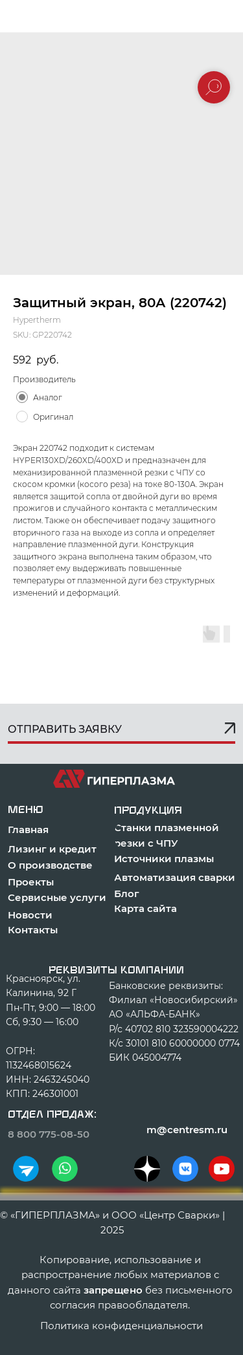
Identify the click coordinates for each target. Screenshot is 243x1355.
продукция (148, 810)
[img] (26, 1169)
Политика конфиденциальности (121, 1325)
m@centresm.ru (186, 1129)
